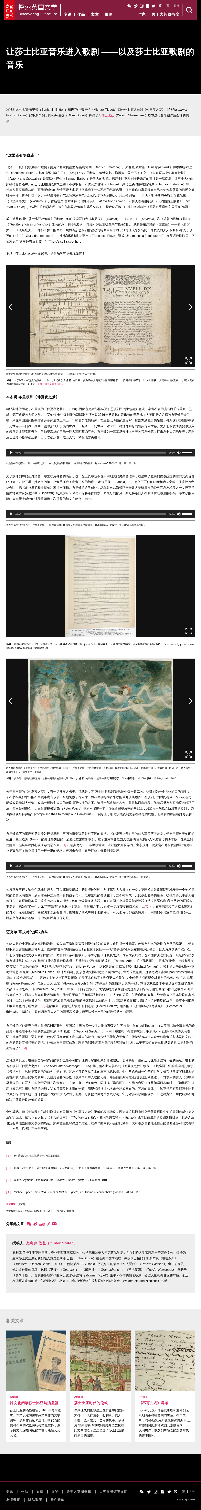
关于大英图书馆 (165, 14)
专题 (67, 14)
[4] (25, 1048)
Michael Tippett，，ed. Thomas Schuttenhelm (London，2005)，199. (77, 1192)
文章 (95, 14)
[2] (148, 906)
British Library (9, 10)
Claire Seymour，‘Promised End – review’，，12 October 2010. (61, 1179)
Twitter (153, 6)
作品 (81, 14)
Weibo (136, 6)
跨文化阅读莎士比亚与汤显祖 (34, 1403)
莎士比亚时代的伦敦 (91, 1403)
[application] (100, 452)
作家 (142, 14)
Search (190, 10)
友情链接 (13, 1499)
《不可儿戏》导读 (153, 1403)
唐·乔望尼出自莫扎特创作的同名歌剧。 (37, 1155)
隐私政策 (35, 1499)
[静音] (179, 453)
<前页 (10, 313)
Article (14, 1396)
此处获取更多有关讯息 (49, 384)
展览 (109, 14)
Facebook (147, 6)
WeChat (129, 6)
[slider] (95, 453)
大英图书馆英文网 (113, 1491)
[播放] (11, 453)
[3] (43, 1006)
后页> (190, 313)
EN (176, 5)
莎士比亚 (107, 115)
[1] (64, 845)
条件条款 (57, 1499)
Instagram (141, 6)
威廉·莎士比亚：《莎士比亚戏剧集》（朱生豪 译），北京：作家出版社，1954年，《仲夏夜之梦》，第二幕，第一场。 (86, 1168)
